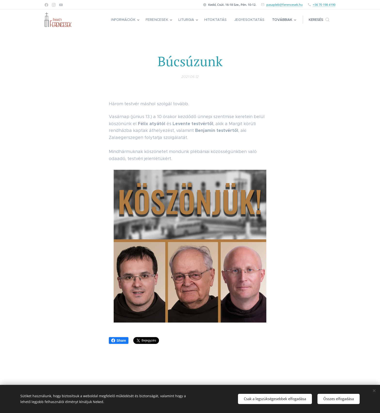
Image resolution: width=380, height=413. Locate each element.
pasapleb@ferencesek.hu (284, 4)
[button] (319, 20)
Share (118, 340)
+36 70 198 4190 (324, 4)
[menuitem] (129, 20)
